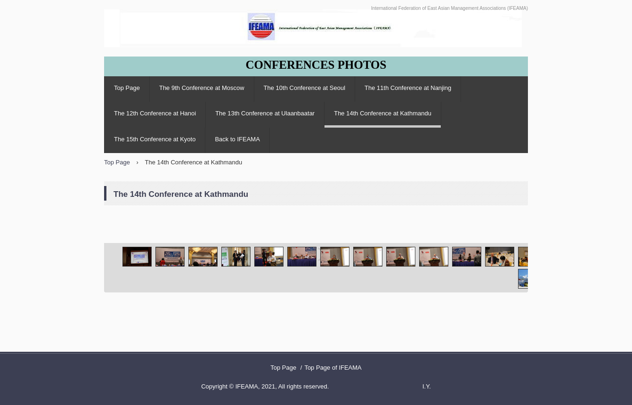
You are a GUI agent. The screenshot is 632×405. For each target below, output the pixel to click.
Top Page (127, 87)
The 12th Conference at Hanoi (155, 113)
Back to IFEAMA (237, 139)
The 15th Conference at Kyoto (154, 139)
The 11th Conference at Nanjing (408, 87)
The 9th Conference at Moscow (201, 87)
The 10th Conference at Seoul (304, 87)
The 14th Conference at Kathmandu (382, 113)
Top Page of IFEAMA (332, 367)
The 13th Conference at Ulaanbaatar (265, 113)
